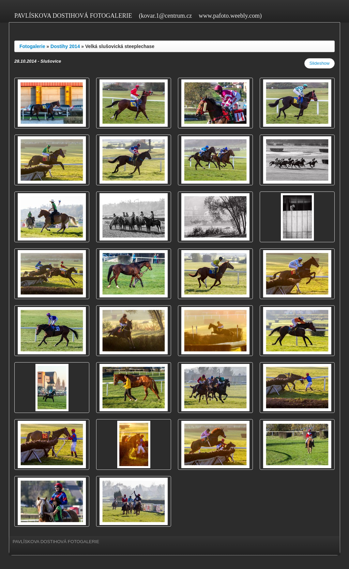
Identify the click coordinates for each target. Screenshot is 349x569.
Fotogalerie (32, 46)
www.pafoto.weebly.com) (230, 15)
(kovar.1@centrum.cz (165, 15)
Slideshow (319, 63)
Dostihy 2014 (65, 46)
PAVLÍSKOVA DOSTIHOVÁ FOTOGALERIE (73, 15)
